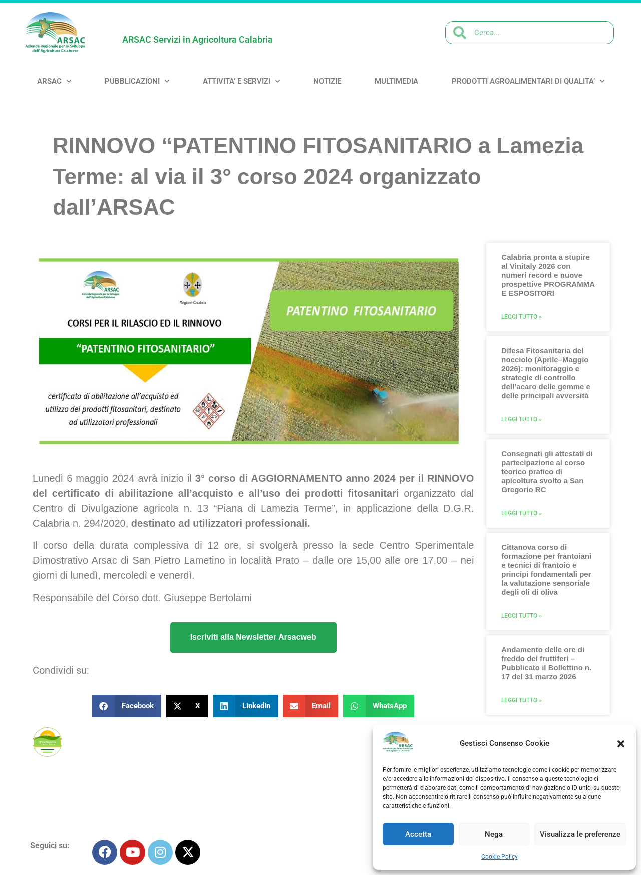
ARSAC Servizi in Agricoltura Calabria (197, 39)
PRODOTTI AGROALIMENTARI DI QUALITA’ (528, 81)
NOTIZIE (327, 81)
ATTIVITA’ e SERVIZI (241, 81)
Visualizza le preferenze (580, 834)
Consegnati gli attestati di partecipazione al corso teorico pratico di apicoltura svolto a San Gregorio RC (547, 471)
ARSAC (54, 81)
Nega (494, 834)
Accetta (418, 834)
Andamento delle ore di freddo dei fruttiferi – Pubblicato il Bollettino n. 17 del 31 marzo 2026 (546, 663)
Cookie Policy (499, 856)
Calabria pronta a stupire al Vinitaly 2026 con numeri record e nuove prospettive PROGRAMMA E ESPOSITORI (547, 275)
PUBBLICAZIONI (137, 81)
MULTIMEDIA (396, 81)
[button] (621, 744)
